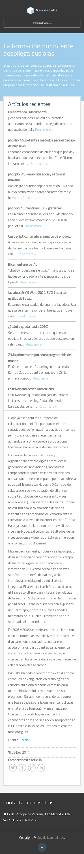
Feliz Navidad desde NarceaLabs (31, 389)
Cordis (24, 739)
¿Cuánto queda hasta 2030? (28, 326)
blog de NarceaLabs (50, 837)
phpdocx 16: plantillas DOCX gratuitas (35, 208)
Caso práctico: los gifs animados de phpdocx (39, 236)
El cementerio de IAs (22, 264)
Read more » (44, 129)
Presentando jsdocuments (27, 112)
